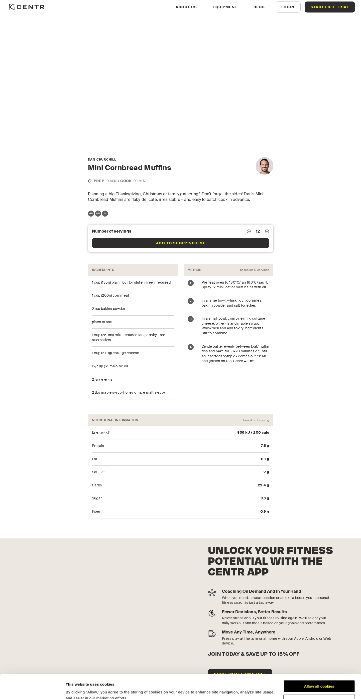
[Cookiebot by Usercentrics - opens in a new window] (32, 689)
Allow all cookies (319, 663)
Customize (319, 678)
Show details (77, 689)
